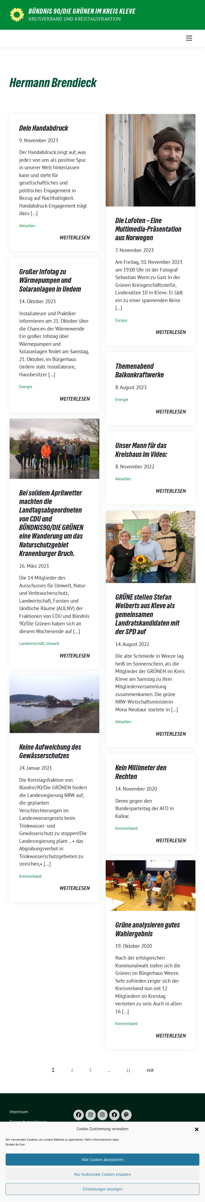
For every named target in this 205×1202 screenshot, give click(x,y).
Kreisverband (30, 876)
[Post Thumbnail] (150, 159)
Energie (25, 386)
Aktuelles (27, 225)
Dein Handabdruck (43, 128)
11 (128, 1070)
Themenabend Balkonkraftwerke (139, 370)
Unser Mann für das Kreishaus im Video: (141, 449)
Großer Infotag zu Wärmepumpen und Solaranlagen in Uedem (50, 280)
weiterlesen (75, 237)
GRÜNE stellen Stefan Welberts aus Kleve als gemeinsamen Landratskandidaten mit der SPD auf (147, 614)
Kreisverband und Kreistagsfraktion (75, 19)
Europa (121, 320)
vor (150, 1070)
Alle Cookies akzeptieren (103, 1177)
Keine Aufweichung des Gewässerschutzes (50, 751)
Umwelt (52, 643)
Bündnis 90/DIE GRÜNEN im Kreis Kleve (82, 11)
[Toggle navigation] (189, 38)
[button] (196, 1146)
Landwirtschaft (31, 643)
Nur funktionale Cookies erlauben (102, 1191)
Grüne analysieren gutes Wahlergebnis (147, 929)
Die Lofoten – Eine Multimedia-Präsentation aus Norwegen (148, 229)
